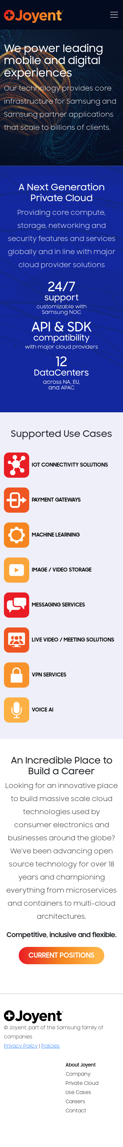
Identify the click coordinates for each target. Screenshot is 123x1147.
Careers (75, 1101)
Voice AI (42, 710)
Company (78, 1074)
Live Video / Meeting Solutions (73, 640)
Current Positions (61, 955)
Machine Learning (56, 535)
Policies (50, 1046)
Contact (76, 1111)
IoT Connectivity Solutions (70, 465)
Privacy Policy (21, 1046)
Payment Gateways (56, 500)
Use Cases (78, 1092)
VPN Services (49, 675)
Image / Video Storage (62, 570)
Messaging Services (58, 605)
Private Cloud (82, 1083)
